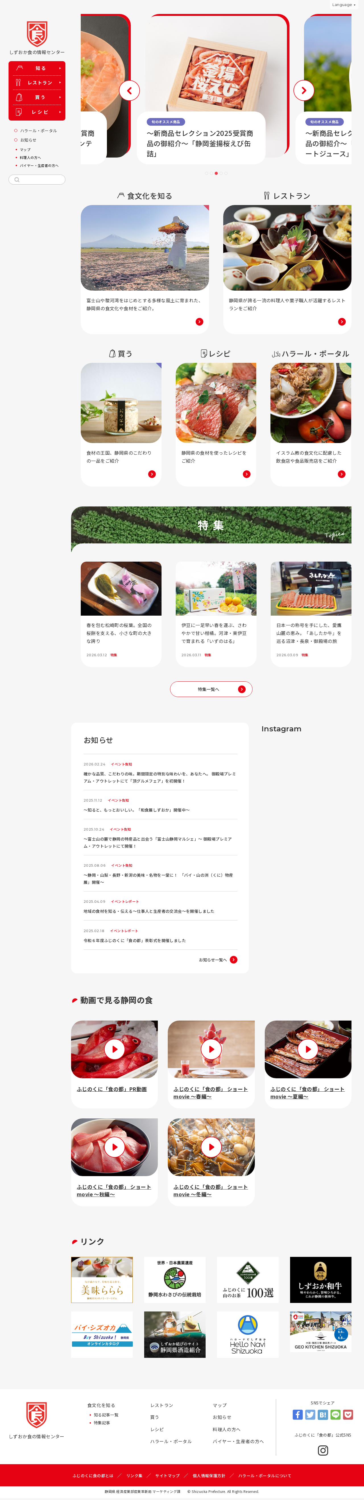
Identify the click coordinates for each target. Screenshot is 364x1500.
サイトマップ (167, 1477)
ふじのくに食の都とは (93, 1477)
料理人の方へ (227, 1431)
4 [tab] (221, 173)
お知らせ (222, 1419)
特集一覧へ (208, 689)
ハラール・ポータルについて (264, 1477)
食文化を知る (101, 1407)
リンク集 (134, 1477)
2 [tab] (211, 173)
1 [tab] (206, 173)
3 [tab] (216, 173)
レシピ (157, 1431)
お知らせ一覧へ (213, 961)
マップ (220, 1407)
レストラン (161, 1407)
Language (342, 4)
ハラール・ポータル (171, 1444)
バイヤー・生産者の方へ (238, 1444)
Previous (133, 89)
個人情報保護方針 (209, 1477)
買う (155, 1419)
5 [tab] (226, 173)
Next (298, 89)
